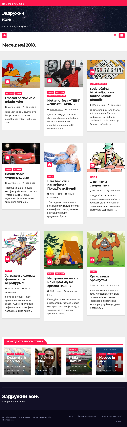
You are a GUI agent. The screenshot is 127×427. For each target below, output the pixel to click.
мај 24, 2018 (99, 105)
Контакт (118, 421)
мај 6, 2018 (98, 286)
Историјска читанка (56, 96)
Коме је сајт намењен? (112, 416)
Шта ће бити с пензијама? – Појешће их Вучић (61, 185)
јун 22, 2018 (107, 366)
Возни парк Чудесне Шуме (17, 176)
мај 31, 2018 (14, 107)
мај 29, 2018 (56, 110)
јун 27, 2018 (76, 366)
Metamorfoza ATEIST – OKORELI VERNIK (63, 102)
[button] (115, 35)
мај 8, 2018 (13, 288)
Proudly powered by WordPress (16, 417)
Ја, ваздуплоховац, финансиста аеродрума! (20, 279)
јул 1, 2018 (45, 366)
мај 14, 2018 (99, 191)
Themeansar (7, 420)
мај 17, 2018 (14, 183)
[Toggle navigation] (122, 35)
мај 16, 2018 (56, 194)
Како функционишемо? (87, 416)
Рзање (18, 93)
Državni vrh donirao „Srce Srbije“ (17, 361)
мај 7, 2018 (55, 291)
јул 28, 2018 (15, 366)
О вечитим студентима (99, 183)
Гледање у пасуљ (76, 354)
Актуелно (10, 93)
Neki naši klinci (45, 359)
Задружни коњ (20, 396)
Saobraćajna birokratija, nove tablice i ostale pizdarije (102, 94)
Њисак (50, 92)
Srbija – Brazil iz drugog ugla (79, 361)
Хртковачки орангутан (99, 278)
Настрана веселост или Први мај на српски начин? (62, 282)
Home (70, 416)
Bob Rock (29, 107)
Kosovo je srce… (107, 359)
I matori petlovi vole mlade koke (20, 100)
